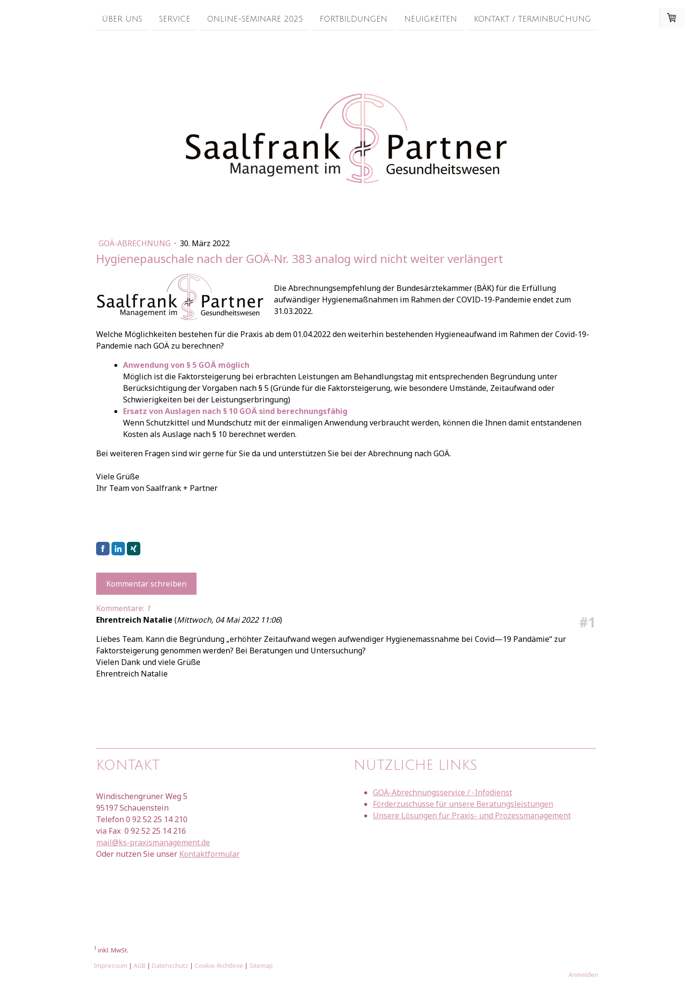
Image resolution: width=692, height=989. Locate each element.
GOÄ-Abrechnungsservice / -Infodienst (442, 792)
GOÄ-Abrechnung (136, 243)
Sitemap (261, 965)
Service (174, 18)
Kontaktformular (209, 854)
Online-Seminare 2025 (255, 18)
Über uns (122, 18)
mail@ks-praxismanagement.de (153, 842)
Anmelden (583, 974)
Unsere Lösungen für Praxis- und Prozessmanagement (472, 815)
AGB (140, 965)
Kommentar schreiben (146, 583)
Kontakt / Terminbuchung (532, 18)
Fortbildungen (353, 18)
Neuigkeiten (430, 18)
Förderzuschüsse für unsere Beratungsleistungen (463, 804)
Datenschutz (170, 965)
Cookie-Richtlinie (219, 965)
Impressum (110, 965)
